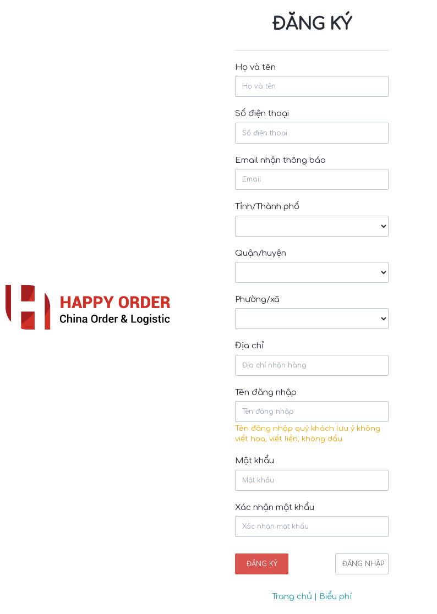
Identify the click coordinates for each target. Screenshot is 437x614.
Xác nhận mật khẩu (274, 507)
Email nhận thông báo (280, 160)
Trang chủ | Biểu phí (312, 596)
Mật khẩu (254, 460)
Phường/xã (257, 299)
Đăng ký (262, 564)
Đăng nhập (363, 564)
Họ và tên (255, 67)
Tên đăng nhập (266, 392)
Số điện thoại (262, 113)
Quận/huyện (260, 253)
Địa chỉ (249, 345)
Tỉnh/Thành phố (267, 206)
